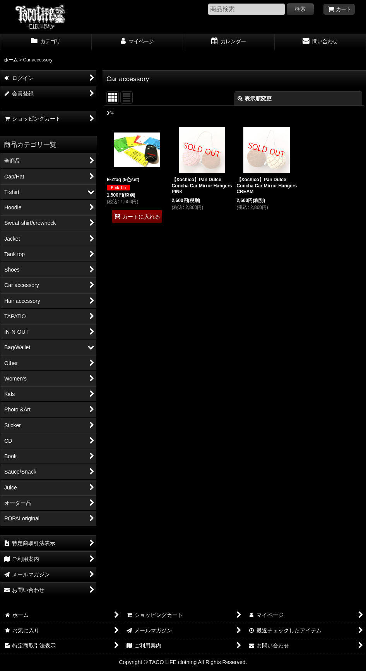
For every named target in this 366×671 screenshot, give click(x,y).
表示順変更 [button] (255, 98)
